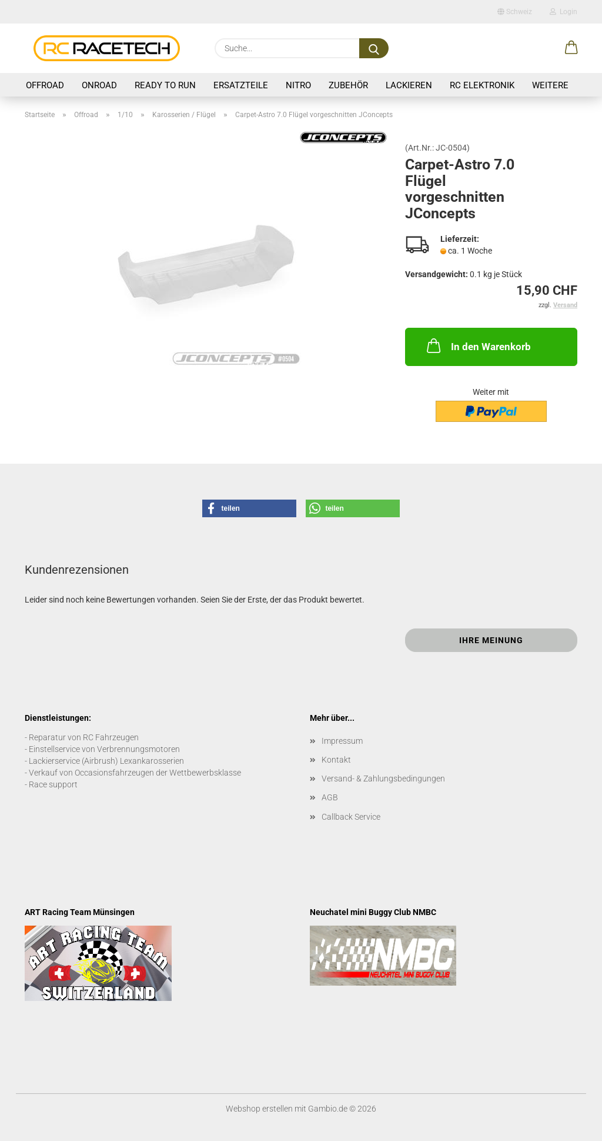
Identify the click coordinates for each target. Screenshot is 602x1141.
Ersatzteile (240, 85)
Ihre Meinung (491, 640)
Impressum (342, 741)
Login (563, 12)
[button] (571, 48)
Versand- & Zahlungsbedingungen (383, 778)
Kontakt (336, 759)
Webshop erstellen (259, 1108)
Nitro (298, 85)
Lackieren (409, 85)
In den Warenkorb (477, 345)
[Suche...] (374, 48)
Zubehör (348, 85)
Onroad (99, 85)
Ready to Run (165, 85)
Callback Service (351, 816)
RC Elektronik (482, 85)
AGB (330, 797)
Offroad (45, 85)
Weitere (550, 85)
